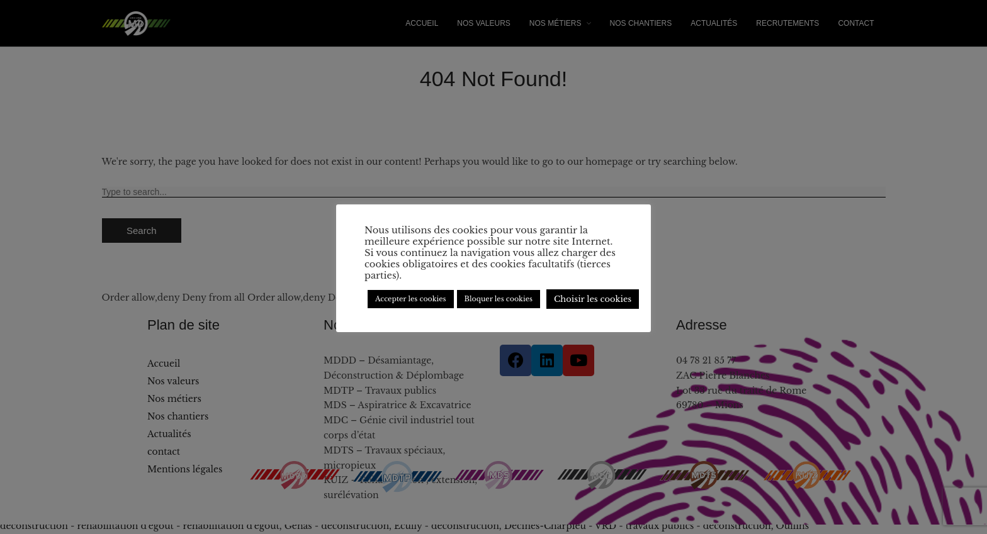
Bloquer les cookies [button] (499, 298)
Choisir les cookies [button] (592, 299)
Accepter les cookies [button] (410, 298)
